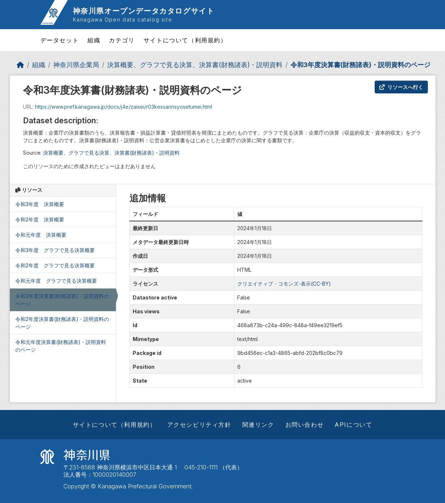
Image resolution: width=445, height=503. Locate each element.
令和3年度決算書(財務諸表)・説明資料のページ (360, 65)
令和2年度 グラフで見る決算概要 (55, 265)
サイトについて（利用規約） (185, 40)
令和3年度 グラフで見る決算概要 (55, 250)
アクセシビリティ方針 (199, 424)
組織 (93, 40)
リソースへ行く (401, 87)
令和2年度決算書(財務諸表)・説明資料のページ (62, 323)
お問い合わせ (304, 424)
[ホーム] (20, 65)
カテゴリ (121, 40)
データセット (59, 40)
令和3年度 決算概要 (39, 204)
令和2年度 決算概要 (39, 219)
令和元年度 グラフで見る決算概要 (56, 281)
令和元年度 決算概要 (40, 235)
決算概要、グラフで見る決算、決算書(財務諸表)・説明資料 (194, 65)
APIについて (353, 424)
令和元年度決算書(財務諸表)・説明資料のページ (60, 346)
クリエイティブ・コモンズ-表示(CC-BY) (284, 283)
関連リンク (258, 424)
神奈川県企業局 (76, 65)
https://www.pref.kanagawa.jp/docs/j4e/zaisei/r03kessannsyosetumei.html (123, 107)
